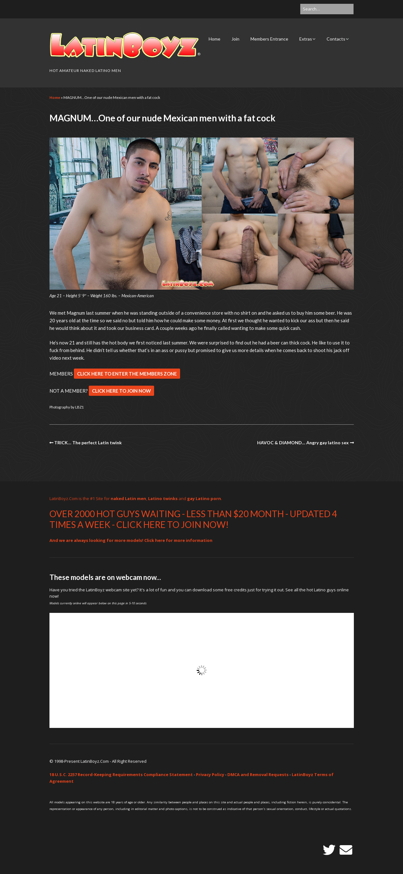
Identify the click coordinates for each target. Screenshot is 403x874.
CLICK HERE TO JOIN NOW (121, 391)
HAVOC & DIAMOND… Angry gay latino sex (303, 442)
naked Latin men (128, 498)
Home (214, 39)
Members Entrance (269, 39)
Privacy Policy (210, 774)
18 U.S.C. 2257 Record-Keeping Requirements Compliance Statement (121, 774)
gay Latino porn (204, 498)
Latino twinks (163, 498)
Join (235, 39)
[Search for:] (327, 9)
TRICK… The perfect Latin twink (88, 442)
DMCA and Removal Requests (258, 774)
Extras (305, 39)
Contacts (336, 39)
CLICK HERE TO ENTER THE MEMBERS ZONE (127, 373)
